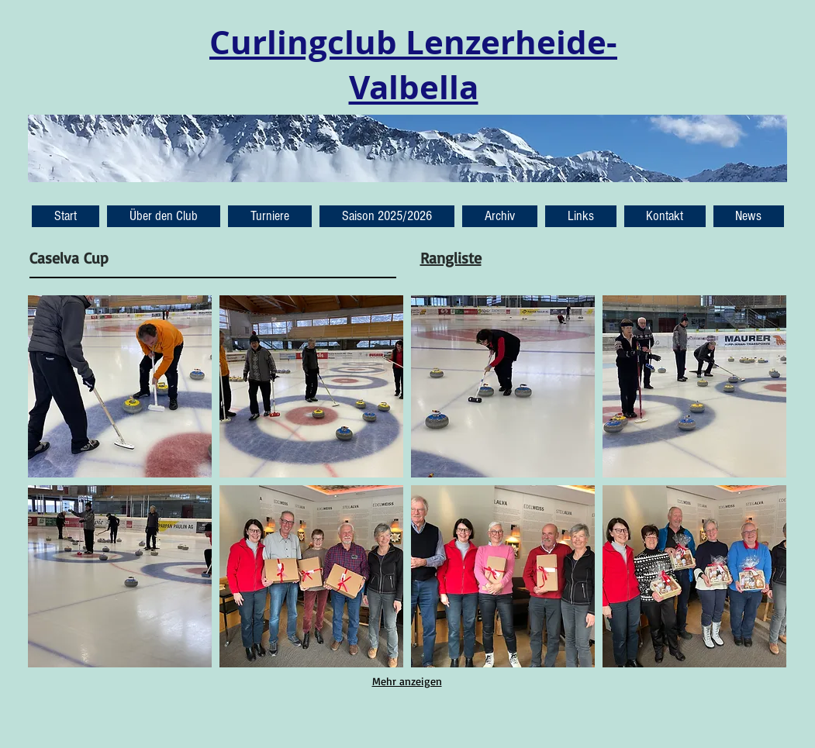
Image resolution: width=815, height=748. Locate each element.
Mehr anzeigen (407, 681)
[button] (748, 216)
